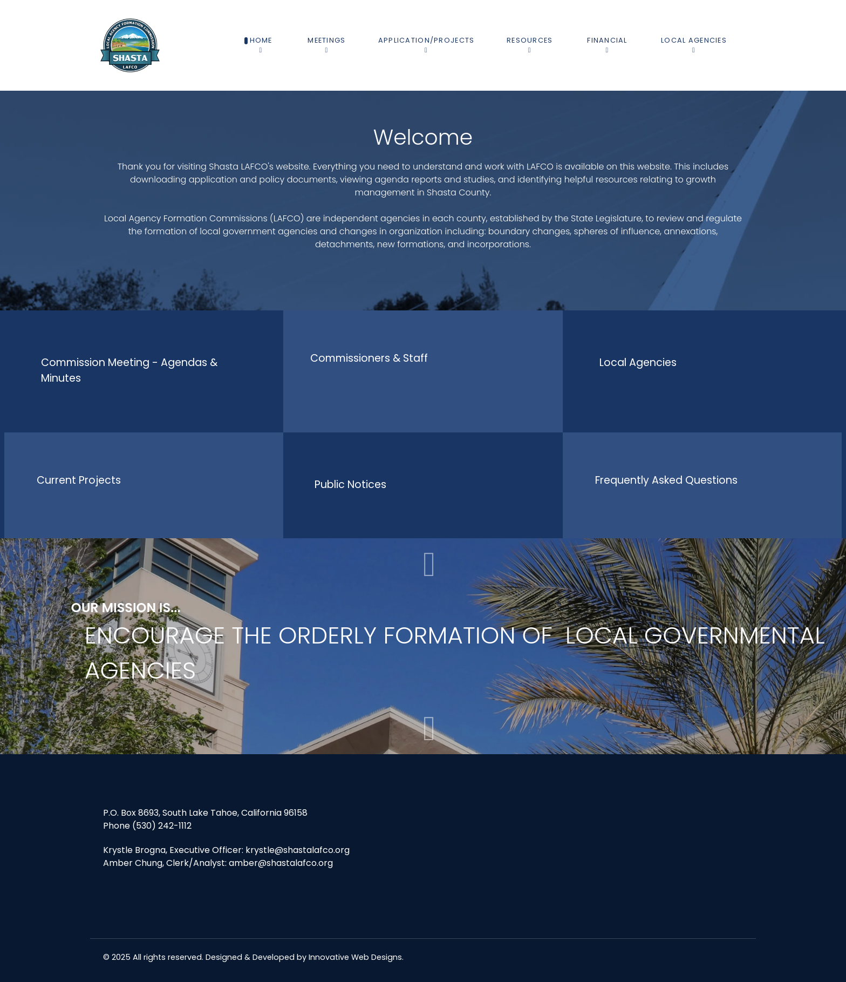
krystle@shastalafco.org (297, 850)
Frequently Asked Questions (666, 480)
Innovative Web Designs (355, 957)
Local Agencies (638, 362)
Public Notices (350, 484)
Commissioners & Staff (369, 358)
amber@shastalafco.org (281, 863)
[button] (429, 728)
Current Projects (79, 480)
